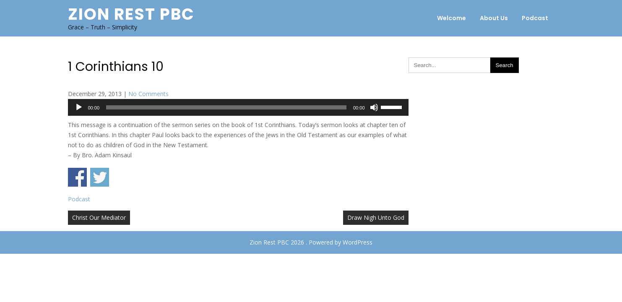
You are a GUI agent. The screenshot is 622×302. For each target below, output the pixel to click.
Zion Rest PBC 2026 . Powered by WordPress (311, 242)
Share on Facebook (77, 177)
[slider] (226, 107)
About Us (494, 18)
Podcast (535, 18)
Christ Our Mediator (99, 217)
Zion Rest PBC (131, 14)
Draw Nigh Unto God (375, 217)
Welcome (451, 18)
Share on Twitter (99, 177)
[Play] (79, 107)
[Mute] (374, 107)
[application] (238, 107)
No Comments (148, 94)
